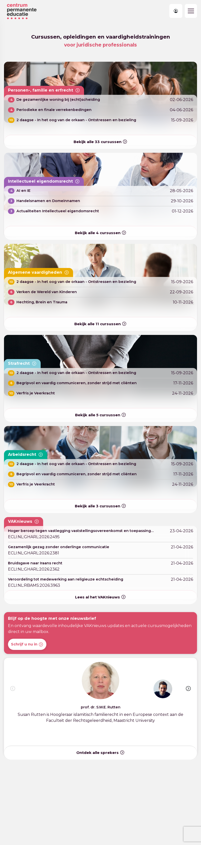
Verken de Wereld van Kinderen (46, 292)
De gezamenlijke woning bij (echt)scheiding (58, 99)
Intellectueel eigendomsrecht (44, 181)
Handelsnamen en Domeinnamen (48, 201)
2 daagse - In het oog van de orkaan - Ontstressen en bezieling (76, 120)
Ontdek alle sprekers (100, 752)
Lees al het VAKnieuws (100, 596)
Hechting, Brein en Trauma (41, 302)
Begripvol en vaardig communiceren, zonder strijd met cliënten (76, 383)
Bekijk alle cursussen (100, 142)
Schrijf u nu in (27, 644)
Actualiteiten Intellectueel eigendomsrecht (57, 211)
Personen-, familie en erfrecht (44, 90)
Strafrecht (22, 363)
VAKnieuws (23, 521)
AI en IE (23, 190)
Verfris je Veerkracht (35, 393)
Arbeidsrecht (25, 454)
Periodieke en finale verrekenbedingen (54, 109)
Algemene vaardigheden (38, 272)
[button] (188, 688)
